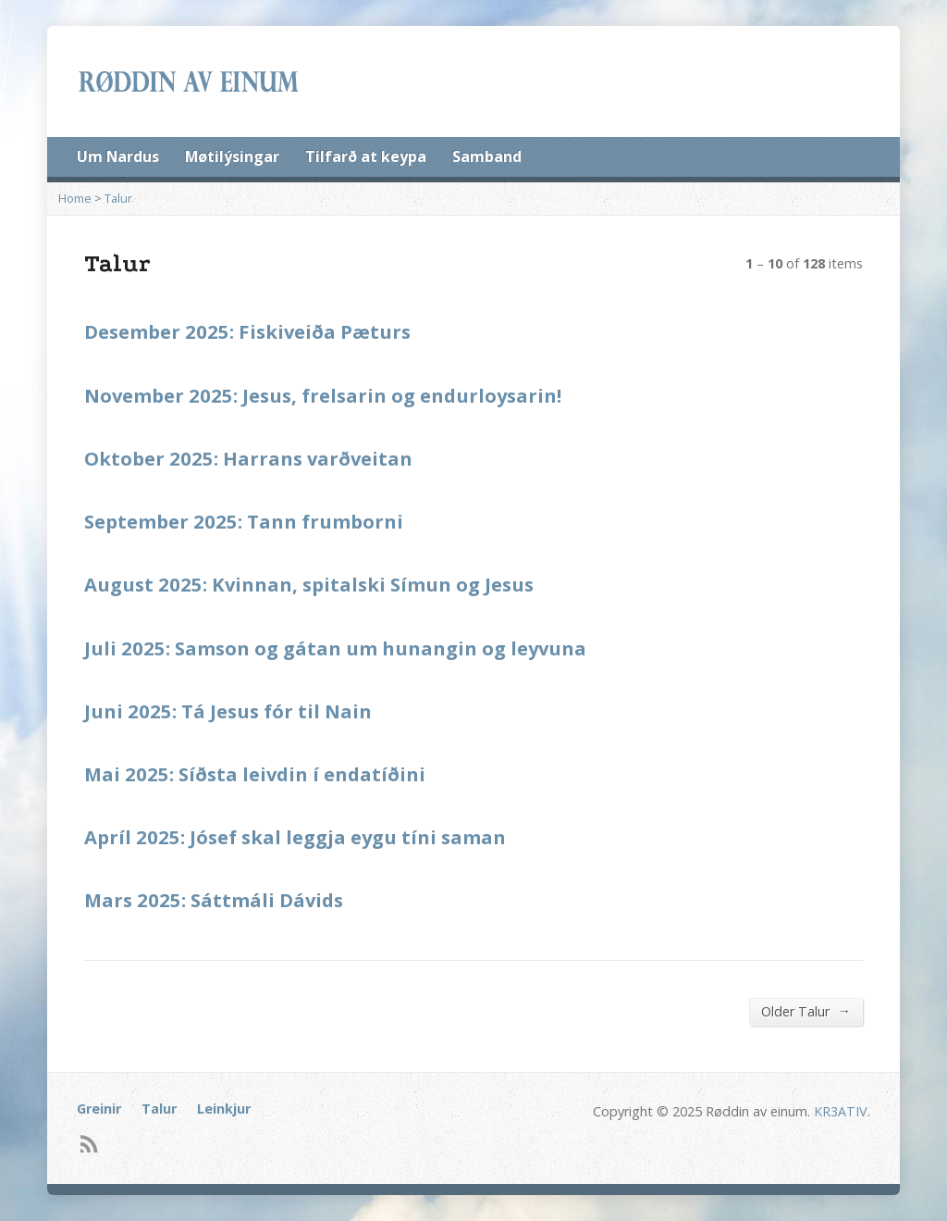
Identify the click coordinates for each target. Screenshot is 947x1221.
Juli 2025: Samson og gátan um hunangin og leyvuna (335, 648)
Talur (118, 198)
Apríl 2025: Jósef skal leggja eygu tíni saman (295, 837)
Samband (487, 156)
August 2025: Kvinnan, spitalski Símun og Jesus (309, 584)
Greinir (99, 1108)
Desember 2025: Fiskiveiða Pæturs (247, 331)
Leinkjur (224, 1108)
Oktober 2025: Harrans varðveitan (248, 458)
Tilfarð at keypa (365, 156)
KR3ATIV (840, 1111)
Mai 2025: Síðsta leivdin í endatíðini (254, 774)
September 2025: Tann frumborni (243, 521)
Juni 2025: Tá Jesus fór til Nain (228, 711)
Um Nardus (118, 156)
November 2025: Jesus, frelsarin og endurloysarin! (322, 395)
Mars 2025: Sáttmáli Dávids (213, 900)
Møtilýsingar (232, 156)
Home (75, 198)
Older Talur (805, 1011)
